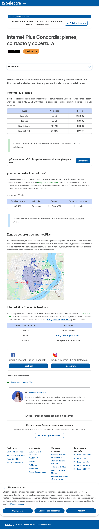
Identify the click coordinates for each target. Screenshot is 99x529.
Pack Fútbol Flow (13, 459)
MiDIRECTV (33, 458)
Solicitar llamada (76, 23)
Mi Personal (33, 468)
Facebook (28, 366)
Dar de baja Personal (82, 465)
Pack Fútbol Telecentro (16, 455)
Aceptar (81, 511)
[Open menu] (24, 3)
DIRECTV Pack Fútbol (15, 452)
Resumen (13, 66)
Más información (17, 504)
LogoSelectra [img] (9, 525)
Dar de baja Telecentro (82, 455)
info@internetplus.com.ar (59, 319)
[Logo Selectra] (11, 3)
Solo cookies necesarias (49, 511)
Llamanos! (83, 160)
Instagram (71, 366)
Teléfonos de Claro (58, 467)
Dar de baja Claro (80, 458)
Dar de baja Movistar (81, 462)
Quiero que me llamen (49, 435)
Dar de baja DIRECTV (82, 469)
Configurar (18, 510)
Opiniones (31, 51)
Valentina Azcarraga (37, 392)
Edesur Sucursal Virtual (38, 472)
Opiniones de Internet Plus (21, 382)
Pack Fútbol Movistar (15, 462)
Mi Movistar (33, 465)
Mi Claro (32, 461)
